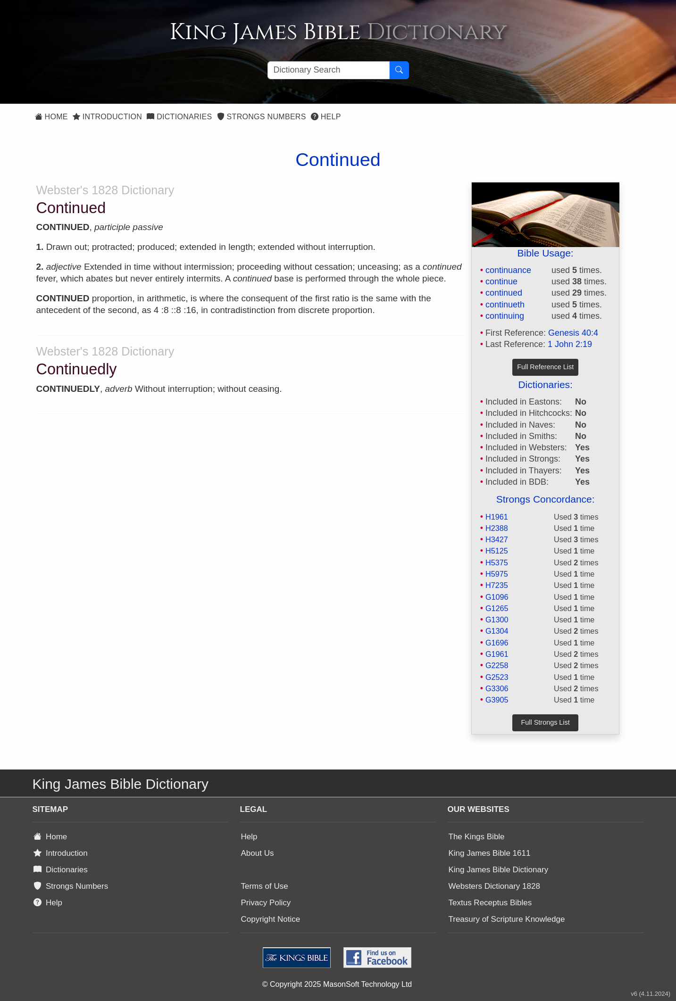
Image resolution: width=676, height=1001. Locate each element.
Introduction (107, 117)
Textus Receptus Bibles (490, 902)
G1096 (497, 597)
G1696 (497, 642)
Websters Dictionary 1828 (494, 886)
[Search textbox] (328, 70)
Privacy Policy (266, 902)
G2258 (497, 665)
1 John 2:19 (570, 344)
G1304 (497, 631)
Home (51, 117)
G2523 (497, 677)
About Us (257, 853)
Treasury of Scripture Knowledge (507, 919)
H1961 (496, 517)
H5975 (496, 574)
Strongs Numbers (261, 117)
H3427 (496, 539)
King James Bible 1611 (490, 853)
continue (501, 281)
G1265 (497, 608)
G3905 (497, 699)
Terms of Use (264, 886)
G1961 (497, 654)
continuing (504, 316)
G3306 (497, 688)
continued (503, 293)
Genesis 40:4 (573, 333)
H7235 (496, 585)
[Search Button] (399, 70)
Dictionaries (179, 117)
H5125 (496, 550)
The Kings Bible (477, 836)
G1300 (497, 619)
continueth (505, 304)
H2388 (496, 528)
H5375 (496, 562)
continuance (508, 270)
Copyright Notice (270, 919)
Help (326, 117)
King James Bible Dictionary (499, 869)
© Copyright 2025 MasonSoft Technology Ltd (337, 984)
